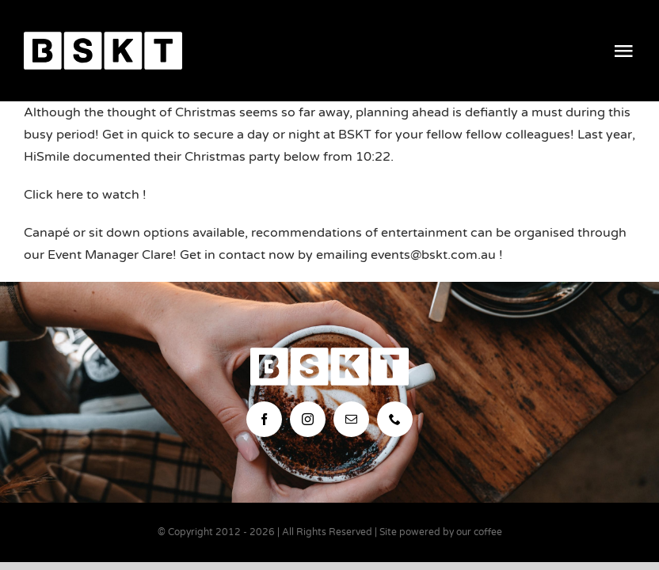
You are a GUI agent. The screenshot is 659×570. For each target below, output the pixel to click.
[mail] (351, 419)
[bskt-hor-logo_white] (103, 38)
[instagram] (308, 419)
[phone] (395, 419)
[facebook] (264, 419)
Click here (53, 195)
